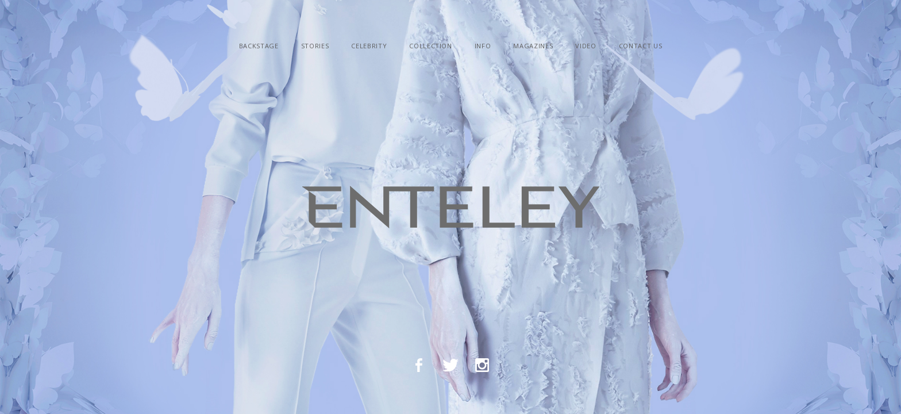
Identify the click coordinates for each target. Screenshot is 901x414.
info (483, 45)
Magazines (533, 45)
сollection (430, 45)
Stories (315, 45)
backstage (259, 45)
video (585, 45)
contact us (641, 45)
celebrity (369, 45)
